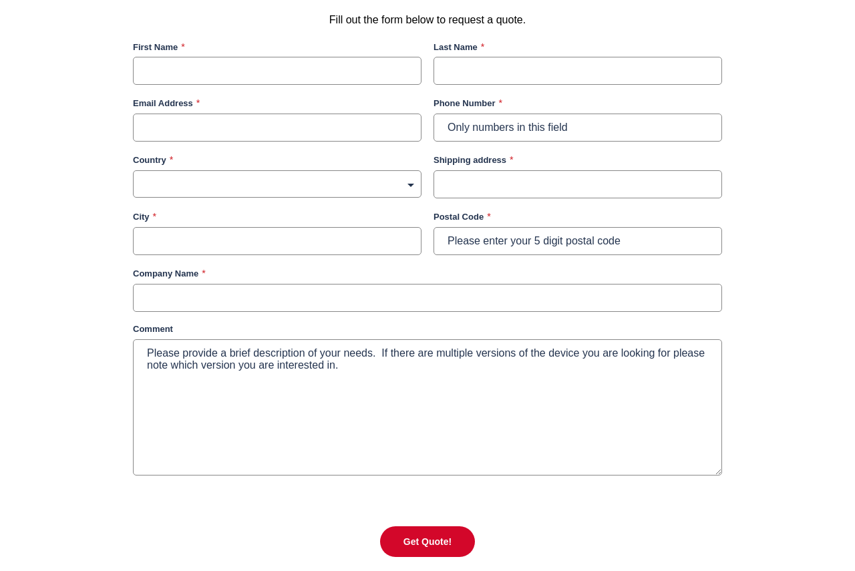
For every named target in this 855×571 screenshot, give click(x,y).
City (141, 217)
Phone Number (464, 103)
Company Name (165, 273)
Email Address (163, 103)
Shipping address (470, 160)
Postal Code (459, 217)
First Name (155, 47)
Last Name (456, 47)
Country (149, 160)
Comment (153, 329)
